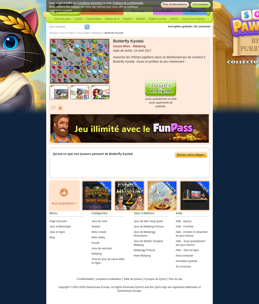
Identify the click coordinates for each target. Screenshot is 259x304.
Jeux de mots (99, 221)
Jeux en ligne (67, 33)
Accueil (53, 33)
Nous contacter (184, 255)
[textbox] (66, 26)
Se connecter (202, 26)
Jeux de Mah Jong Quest (148, 221)
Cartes (78, 18)
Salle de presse (133, 279)
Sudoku (96, 226)
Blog (52, 237)
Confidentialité (85, 279)
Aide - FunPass (185, 226)
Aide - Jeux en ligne (187, 250)
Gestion (128, 18)
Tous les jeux (62, 18)
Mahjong (97, 33)
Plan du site (175, 279)
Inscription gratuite (180, 26)
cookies (75, 6)
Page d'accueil (58, 221)
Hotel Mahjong (142, 255)
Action (174, 18)
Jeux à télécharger (60, 226)
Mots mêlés (98, 237)
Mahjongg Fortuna (144, 250)
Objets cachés (158, 18)
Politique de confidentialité (128, 3)
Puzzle (95, 242)
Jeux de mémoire (102, 248)
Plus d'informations (175, 4)
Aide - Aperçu (184, 221)
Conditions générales (90, 3)
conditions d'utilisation (109, 279)
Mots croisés (99, 232)
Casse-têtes (93, 18)
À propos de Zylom (155, 279)
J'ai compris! (200, 4)
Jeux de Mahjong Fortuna (148, 226)
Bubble (140, 18)
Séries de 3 (112, 18)
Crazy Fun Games (192, 18)
